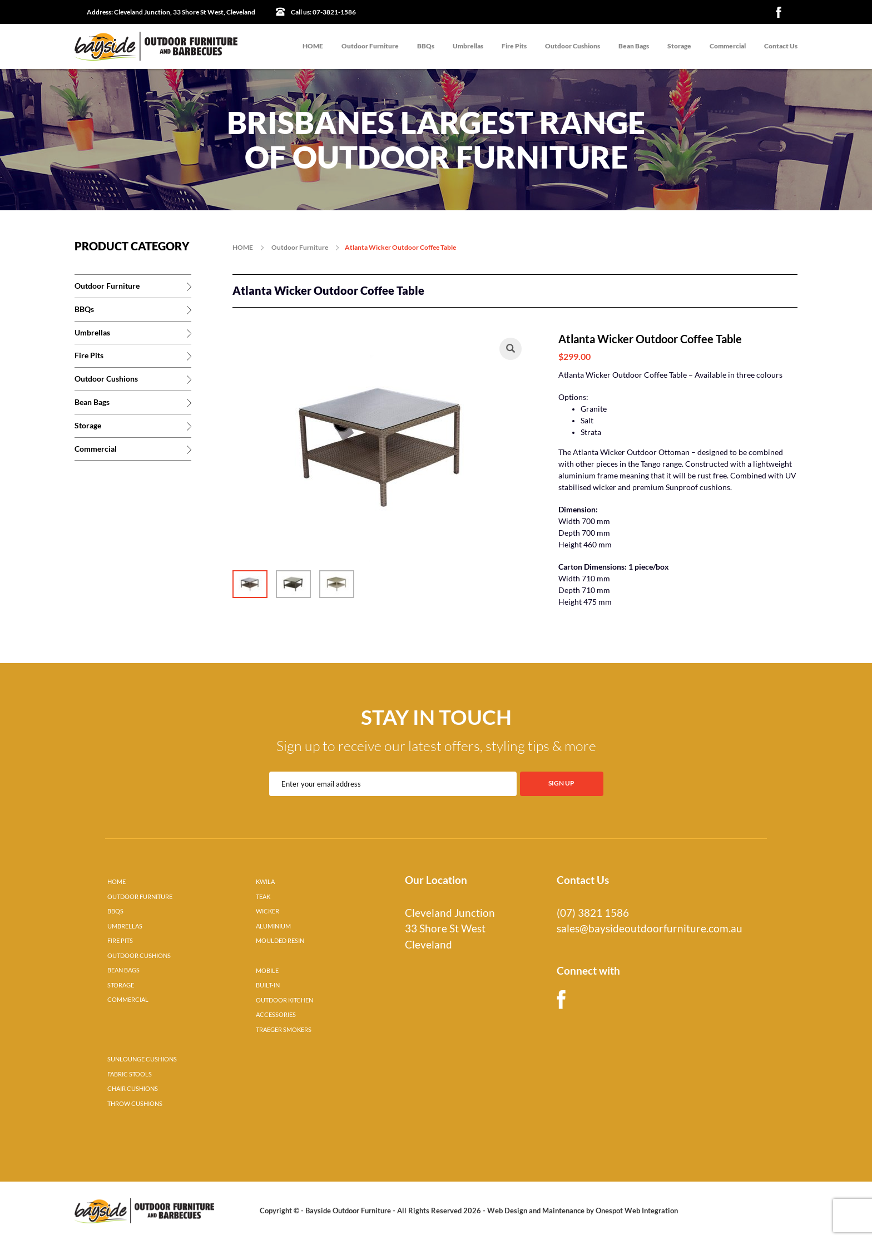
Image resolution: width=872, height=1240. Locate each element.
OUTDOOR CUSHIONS (139, 955)
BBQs (425, 46)
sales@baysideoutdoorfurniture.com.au (649, 928)
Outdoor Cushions (572, 46)
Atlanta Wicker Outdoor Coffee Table (400, 247)
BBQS (115, 911)
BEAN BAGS (123, 970)
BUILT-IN (268, 985)
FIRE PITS (120, 940)
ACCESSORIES (276, 1014)
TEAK (263, 896)
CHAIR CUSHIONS (132, 1088)
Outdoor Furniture (370, 46)
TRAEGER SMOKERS (283, 1029)
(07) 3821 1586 (593, 912)
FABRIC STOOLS (129, 1074)
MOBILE (267, 970)
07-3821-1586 (323, 12)
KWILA (265, 881)
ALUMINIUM (273, 926)
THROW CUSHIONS (134, 1103)
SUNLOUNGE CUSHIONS (142, 1059)
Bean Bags (633, 46)
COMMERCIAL (127, 999)
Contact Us (780, 46)
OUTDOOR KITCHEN (284, 1000)
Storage (679, 46)
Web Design (507, 1210)
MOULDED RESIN (280, 940)
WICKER (267, 911)
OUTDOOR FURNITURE (139, 896)
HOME (313, 46)
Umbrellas (468, 46)
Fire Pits (514, 46)
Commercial (728, 46)
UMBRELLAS (124, 926)
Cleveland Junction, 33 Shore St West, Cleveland (171, 12)
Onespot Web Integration (637, 1210)
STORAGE (120, 985)
